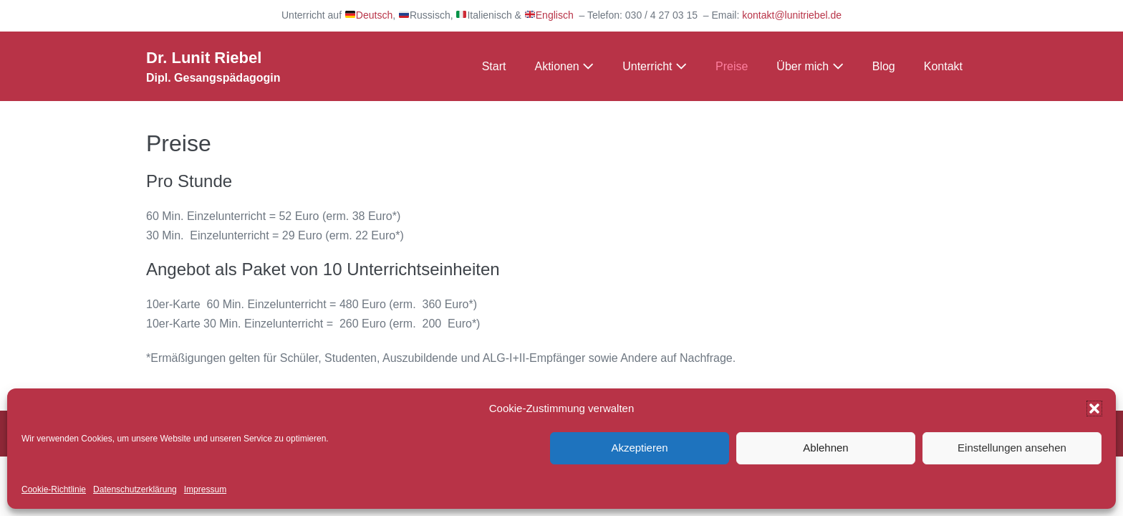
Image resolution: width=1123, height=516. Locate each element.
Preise (731, 66)
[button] (1094, 408)
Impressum (205, 489)
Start (494, 66)
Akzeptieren (639, 447)
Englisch (549, 15)
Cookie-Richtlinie (53, 489)
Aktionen (564, 66)
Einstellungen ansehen (1012, 447)
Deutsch (368, 15)
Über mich (809, 66)
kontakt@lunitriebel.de (792, 15)
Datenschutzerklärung (135, 489)
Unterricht (654, 66)
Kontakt (943, 66)
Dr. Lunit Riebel (203, 58)
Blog (883, 66)
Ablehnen (825, 447)
